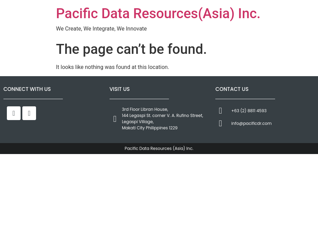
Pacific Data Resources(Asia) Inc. (158, 13)
